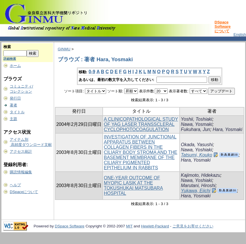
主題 (13, 119)
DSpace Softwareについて (223, 26)
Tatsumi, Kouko (196, 154)
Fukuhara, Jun (195, 129)
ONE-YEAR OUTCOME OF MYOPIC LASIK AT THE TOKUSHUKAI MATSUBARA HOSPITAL (133, 185)
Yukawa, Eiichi (195, 190)
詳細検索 (9, 58)
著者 (13, 105)
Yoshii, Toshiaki (196, 119)
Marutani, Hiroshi (198, 185)
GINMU (64, 49)
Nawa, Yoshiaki (196, 149)
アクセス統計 (21, 151)
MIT (129, 226)
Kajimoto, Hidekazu (200, 175)
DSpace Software (70, 226)
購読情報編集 (21, 172)
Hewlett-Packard (155, 226)
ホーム (15, 66)
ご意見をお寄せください (192, 226)
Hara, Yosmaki (227, 129)
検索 (7, 47)
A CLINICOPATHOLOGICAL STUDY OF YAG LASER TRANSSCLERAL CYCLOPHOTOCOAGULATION (141, 124)
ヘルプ (15, 185)
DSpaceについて (24, 192)
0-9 (92, 71)
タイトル (17, 112)
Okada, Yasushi (197, 144)
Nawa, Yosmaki (196, 124)
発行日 (15, 98)
